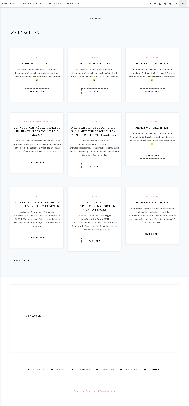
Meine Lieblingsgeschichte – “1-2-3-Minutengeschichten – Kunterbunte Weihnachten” (94, 131)
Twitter (57, 369)
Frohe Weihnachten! (37, 63)
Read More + (37, 91)
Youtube (151, 369)
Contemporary (44, 122)
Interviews (54, 4)
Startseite (8, 4)
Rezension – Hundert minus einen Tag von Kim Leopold (36, 204)
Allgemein (37, 57)
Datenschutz (92, 391)
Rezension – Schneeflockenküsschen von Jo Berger (94, 206)
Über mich (74, 3)
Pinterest (104, 369)
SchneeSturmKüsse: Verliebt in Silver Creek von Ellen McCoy (37, 131)
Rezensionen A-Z (31, 4)
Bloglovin (128, 369)
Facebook (35, 369)
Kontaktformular (107, 391)
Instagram (80, 369)
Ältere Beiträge (20, 260)
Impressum (79, 391)
